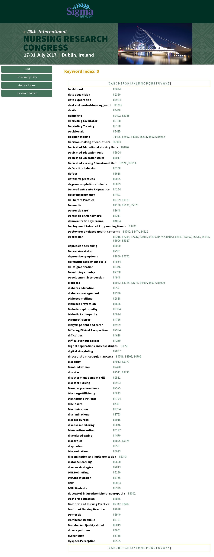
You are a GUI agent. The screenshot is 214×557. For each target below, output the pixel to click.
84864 (117, 261)
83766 (117, 477)
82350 (117, 94)
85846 (205, 237)
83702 (132, 226)
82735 (125, 372)
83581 (117, 446)
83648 (117, 210)
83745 (125, 283)
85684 (117, 89)
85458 (117, 110)
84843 (170, 237)
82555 (117, 541)
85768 (117, 535)
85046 (117, 425)
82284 (125, 237)
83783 (143, 237)
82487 (125, 504)
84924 (117, 314)
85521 (117, 288)
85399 (117, 488)
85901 (117, 530)
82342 (117, 504)
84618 (117, 335)
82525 (117, 388)
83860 (117, 256)
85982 (161, 136)
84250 (117, 340)
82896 (125, 147)
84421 (117, 194)
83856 (117, 499)
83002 (132, 493)
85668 (117, 462)
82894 (132, 163)
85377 (125, 362)
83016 (117, 420)
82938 (117, 509)
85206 (118, 105)
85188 (125, 115)
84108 (117, 168)
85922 (152, 136)
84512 (144, 231)
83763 (117, 414)
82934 (117, 330)
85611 (143, 136)
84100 (117, 205)
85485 (117, 131)
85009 (117, 184)
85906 (117, 240)
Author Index (26, 85)
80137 (117, 430)
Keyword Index (27, 93)
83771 (134, 283)
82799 (117, 200)
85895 (117, 441)
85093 (117, 451)
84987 (179, 237)
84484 (143, 283)
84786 (117, 319)
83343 (123, 456)
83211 (117, 216)
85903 (117, 383)
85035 (117, 179)
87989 (117, 142)
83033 (117, 283)
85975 (125, 441)
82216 (117, 237)
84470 (152, 237)
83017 (117, 158)
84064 (117, 221)
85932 (152, 283)
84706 (119, 356)
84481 (117, 404)
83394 (117, 309)
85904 (117, 152)
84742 (161, 237)
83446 (117, 267)
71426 (117, 136)
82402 (117, 115)
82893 (123, 163)
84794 (117, 398)
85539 (196, 237)
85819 (117, 525)
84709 (137, 356)
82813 (117, 467)
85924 (117, 100)
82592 (125, 136)
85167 (187, 237)
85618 (117, 173)
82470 (117, 367)
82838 (117, 298)
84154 (117, 189)
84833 (117, 393)
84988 (134, 136)
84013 (117, 362)
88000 (117, 246)
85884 (117, 483)
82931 (117, 251)
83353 (124, 346)
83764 (117, 409)
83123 (125, 200)
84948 (117, 277)
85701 (117, 520)
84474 (135, 231)
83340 (117, 293)
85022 (125, 205)
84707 (128, 356)
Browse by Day (27, 77)
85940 (117, 514)
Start (27, 69)
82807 (117, 351)
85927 (125, 240)
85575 (134, 205)
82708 (117, 272)
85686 (117, 304)
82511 (117, 372)
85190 (117, 472)
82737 (134, 237)
